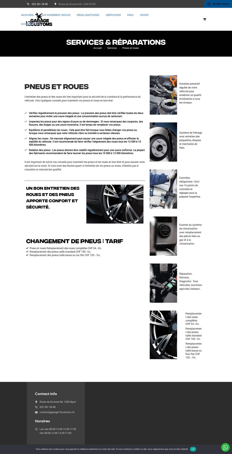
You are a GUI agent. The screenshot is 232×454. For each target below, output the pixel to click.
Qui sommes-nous (88, 18)
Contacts (174, 18)
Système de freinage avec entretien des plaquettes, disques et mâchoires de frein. (190, 138)
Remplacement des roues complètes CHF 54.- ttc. (194, 317)
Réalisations (114, 18)
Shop (159, 18)
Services (135, 18)
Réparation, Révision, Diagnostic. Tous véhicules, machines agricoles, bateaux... (190, 279)
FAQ (148, 18)
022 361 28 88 (40, 4)
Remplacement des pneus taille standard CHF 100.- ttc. (194, 332)
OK (192, 449)
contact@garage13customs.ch (57, 410)
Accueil (65, 18)
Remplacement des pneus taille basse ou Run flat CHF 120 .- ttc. (194, 348)
